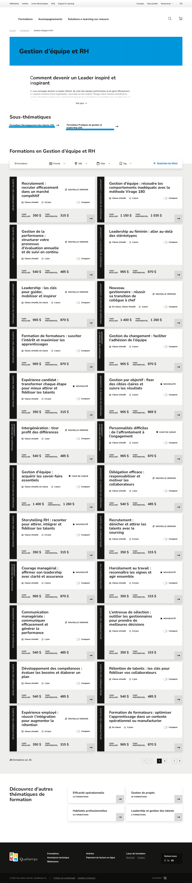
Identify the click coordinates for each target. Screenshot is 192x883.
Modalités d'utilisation (86, 878)
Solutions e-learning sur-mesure (124, 22)
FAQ (53, 4)
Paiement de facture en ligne (100, 857)
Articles (25, 4)
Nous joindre (152, 4)
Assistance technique (58, 857)
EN (181, 4)
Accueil (13, 38)
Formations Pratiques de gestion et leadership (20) (84, 133)
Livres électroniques (39, 4)
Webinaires (14, 4)
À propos (140, 4)
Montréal (130, 857)
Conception (163, 878)
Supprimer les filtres (166, 170)
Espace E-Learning (66, 4)
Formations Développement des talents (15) (32, 132)
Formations (62, 22)
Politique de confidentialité (64, 878)
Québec (141, 857)
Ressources (166, 4)
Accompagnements (87, 22)
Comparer (83, 209)
